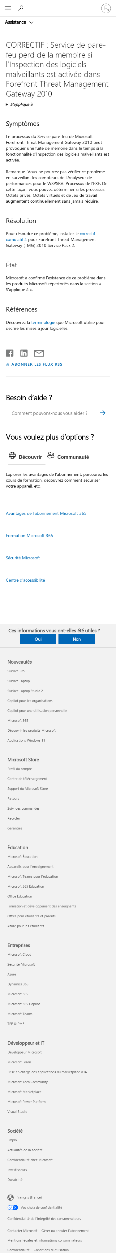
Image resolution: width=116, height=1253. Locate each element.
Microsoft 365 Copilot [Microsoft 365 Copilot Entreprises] (23, 1003)
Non (77, 639)
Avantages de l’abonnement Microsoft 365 (46, 513)
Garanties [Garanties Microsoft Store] (14, 828)
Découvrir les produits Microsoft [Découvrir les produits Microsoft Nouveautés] (31, 730)
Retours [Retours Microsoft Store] (13, 798)
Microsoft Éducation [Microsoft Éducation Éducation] (22, 856)
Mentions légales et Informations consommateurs (44, 1240)
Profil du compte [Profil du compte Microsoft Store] (19, 768)
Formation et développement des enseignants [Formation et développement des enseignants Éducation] (41, 906)
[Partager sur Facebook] (10, 352)
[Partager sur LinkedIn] (21, 352)
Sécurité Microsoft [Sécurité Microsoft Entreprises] (21, 964)
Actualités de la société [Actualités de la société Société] (25, 1150)
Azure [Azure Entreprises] (11, 974)
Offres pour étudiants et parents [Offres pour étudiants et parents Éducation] (31, 916)
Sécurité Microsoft (23, 558)
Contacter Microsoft (22, 1230)
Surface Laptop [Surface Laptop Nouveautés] (18, 680)
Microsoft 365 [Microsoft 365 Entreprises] (17, 994)
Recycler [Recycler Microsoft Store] (13, 818)
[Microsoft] (58, 4)
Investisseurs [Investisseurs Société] (17, 1169)
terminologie (43, 322)
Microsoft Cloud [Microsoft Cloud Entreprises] (19, 954)
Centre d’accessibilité (25, 580)
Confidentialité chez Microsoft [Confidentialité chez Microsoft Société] (30, 1159)
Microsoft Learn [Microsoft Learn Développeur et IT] (19, 1062)
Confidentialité (18, 1249)
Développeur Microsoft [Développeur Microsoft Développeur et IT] (24, 1052)
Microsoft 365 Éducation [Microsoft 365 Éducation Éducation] (25, 886)
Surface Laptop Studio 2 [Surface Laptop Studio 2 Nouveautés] (25, 690)
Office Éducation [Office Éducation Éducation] (19, 896)
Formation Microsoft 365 (29, 535)
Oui (38, 639)
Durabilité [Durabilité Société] (15, 1179)
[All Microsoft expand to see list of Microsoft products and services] (7, 8)
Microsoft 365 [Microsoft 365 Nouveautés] (17, 720)
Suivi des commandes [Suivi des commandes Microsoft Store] (23, 808)
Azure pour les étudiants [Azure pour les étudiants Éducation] (25, 926)
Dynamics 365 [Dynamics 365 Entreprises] (17, 984)
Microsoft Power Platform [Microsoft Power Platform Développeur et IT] (26, 1101)
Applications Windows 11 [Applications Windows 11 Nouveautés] (26, 740)
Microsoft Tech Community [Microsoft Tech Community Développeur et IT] (27, 1081)
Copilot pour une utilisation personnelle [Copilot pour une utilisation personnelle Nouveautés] (37, 710)
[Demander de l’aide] (21, 8)
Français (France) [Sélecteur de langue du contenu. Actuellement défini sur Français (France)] (29, 1197)
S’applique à (21, 104)
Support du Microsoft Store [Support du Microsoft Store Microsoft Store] (27, 788)
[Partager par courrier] (36, 352)
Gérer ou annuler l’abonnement (65, 1230)
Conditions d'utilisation (51, 1249)
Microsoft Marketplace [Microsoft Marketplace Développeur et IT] (24, 1091)
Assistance (16, 22)
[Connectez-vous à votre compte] (106, 8)
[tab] (27, 457)
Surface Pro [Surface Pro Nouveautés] (15, 671)
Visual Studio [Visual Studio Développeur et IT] (17, 1111)
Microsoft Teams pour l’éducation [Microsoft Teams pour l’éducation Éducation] (32, 876)
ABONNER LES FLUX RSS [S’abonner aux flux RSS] (37, 364)
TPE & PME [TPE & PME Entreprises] (15, 1023)
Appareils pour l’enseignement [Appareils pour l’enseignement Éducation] (30, 866)
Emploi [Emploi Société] (12, 1140)
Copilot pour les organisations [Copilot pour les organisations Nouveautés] (30, 700)
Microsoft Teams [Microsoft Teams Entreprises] (19, 1013)
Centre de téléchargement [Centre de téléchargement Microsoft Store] (27, 778)
